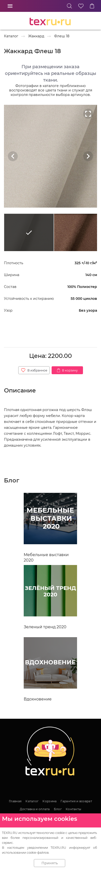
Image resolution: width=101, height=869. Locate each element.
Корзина (49, 801)
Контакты (73, 809)
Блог (58, 809)
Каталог (32, 801)
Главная (15, 801)
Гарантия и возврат (76, 801)
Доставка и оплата (35, 809)
